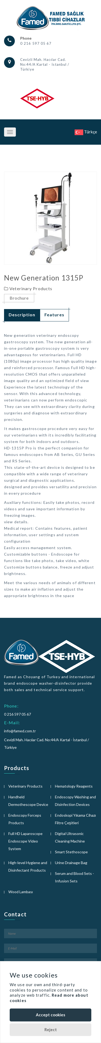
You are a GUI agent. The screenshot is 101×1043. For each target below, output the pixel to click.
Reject (50, 1029)
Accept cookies (50, 1014)
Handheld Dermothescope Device (28, 801)
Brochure (19, 298)
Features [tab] (54, 314)
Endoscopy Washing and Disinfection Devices (75, 801)
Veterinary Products (25, 786)
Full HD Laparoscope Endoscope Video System (25, 841)
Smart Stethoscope (71, 852)
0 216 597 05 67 (36, 43)
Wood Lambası (20, 891)
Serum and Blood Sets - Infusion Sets (74, 877)
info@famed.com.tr (20, 731)
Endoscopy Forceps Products (24, 819)
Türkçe (86, 131)
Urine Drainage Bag (71, 862)
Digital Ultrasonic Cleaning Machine (70, 837)
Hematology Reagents (74, 786)
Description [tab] (22, 314)
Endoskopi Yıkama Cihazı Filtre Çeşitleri (75, 819)
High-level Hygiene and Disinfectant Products (27, 866)
